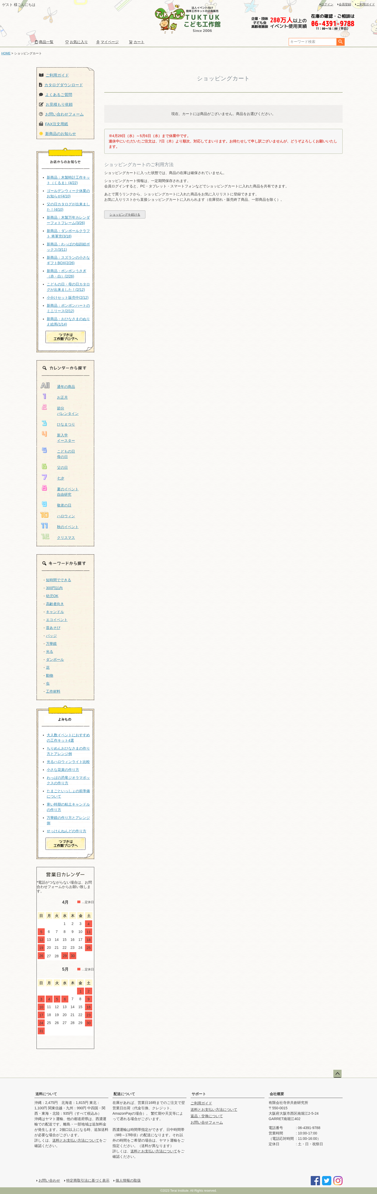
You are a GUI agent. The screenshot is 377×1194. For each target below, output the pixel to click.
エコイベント (57, 620)
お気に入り (76, 42)
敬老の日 (64, 505)
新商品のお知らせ (60, 133)
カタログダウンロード (63, 85)
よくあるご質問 (58, 94)
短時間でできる (58, 580)
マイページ (107, 42)
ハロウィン (66, 516)
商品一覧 (43, 42)
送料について (46, 1094)
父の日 (62, 467)
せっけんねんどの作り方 (66, 831)
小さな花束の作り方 (63, 770)
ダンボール (55, 659)
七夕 (60, 478)
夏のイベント (68, 489)
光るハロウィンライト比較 (68, 762)
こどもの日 (66, 451)
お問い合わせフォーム (64, 114)
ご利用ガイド (365, 4)
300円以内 (54, 588)
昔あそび (53, 628)
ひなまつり (66, 424)
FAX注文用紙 (56, 124)
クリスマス (66, 538)
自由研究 (64, 494)
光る (49, 651)
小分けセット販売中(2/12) (68, 297)
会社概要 (277, 1094)
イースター (66, 440)
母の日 (62, 457)
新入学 (62, 435)
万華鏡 (51, 644)
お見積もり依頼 (59, 104)
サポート (199, 1094)
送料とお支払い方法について (75, 1140)
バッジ (51, 636)
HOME (6, 53)
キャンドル (55, 612)
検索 (340, 41)
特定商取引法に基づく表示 (87, 1180)
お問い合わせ (49, 1180)
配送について (124, 1094)
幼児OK (52, 596)
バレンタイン (68, 414)
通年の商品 (66, 387)
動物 (49, 675)
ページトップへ (337, 1074)
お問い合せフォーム (207, 1122)
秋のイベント (68, 527)
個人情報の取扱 (128, 1180)
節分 (60, 408)
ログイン (327, 4)
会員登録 (345, 4)
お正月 (62, 397)
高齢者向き (55, 604)
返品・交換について (207, 1116)
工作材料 (53, 691)
